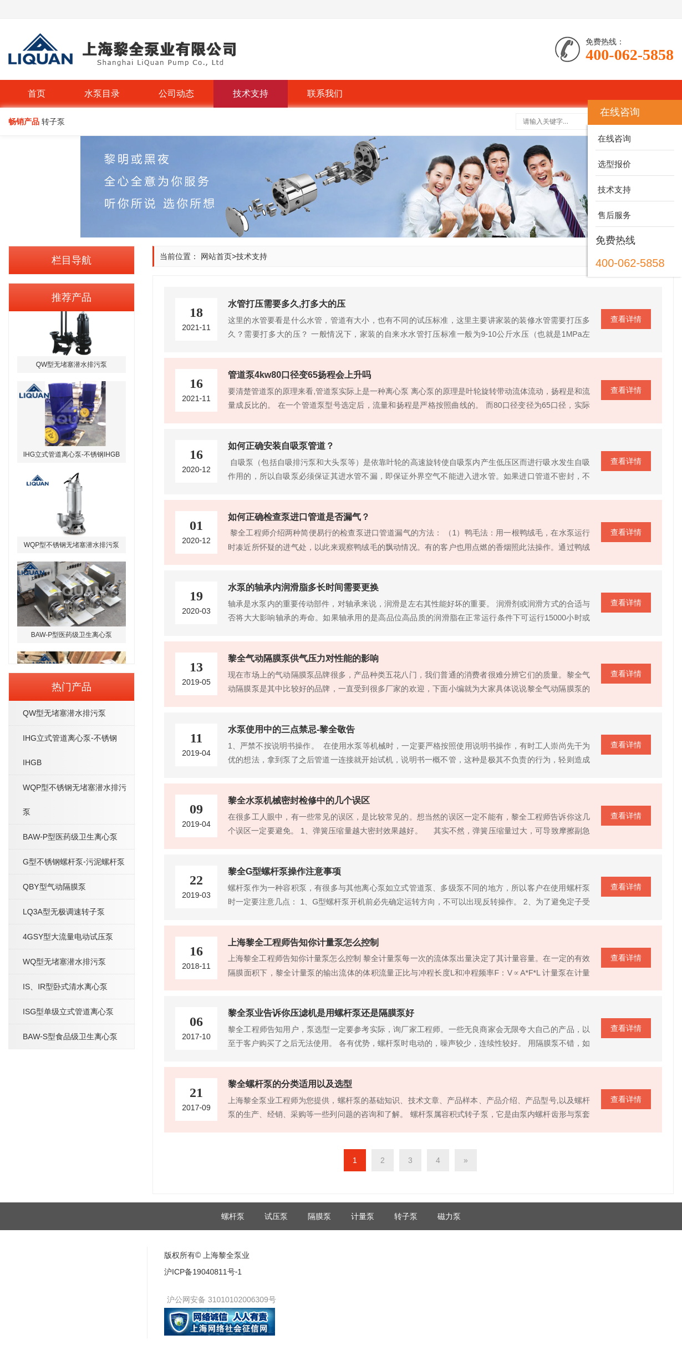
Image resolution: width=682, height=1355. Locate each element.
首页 (36, 93)
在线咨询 (613, 138)
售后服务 (613, 215)
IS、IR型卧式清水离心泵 (65, 986)
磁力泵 (449, 1216)
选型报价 (613, 164)
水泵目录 (102, 93)
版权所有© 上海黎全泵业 (207, 1255)
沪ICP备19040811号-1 (203, 1271)
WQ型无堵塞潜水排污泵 (64, 961)
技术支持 (250, 93)
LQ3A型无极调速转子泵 (64, 911)
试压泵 (276, 1216)
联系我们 (325, 93)
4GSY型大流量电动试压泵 (68, 936)
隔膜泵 (319, 1216)
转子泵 (406, 1216)
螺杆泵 (233, 1216)
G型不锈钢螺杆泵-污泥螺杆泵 (74, 861)
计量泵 (362, 1216)
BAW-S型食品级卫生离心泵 (70, 1036)
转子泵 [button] (53, 121)
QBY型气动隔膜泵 (54, 886)
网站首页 (216, 256)
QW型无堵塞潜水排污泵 (64, 713)
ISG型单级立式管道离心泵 (68, 1011)
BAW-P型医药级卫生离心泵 (70, 836)
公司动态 (176, 93)
